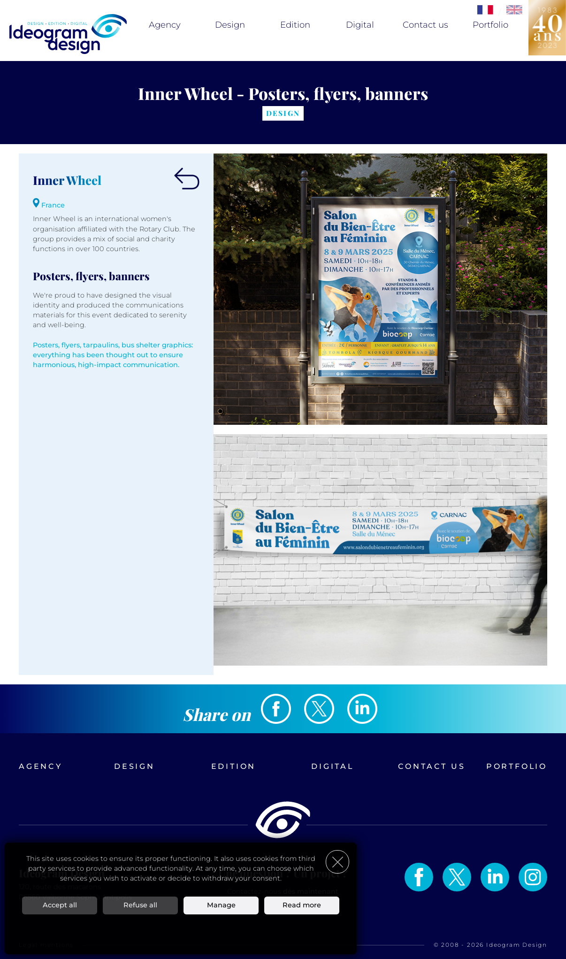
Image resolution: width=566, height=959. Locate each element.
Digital (360, 25)
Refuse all (140, 905)
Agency (165, 25)
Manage (221, 905)
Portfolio (490, 25)
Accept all (60, 905)
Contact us (425, 25)
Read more (302, 905)
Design (230, 25)
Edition (295, 25)
